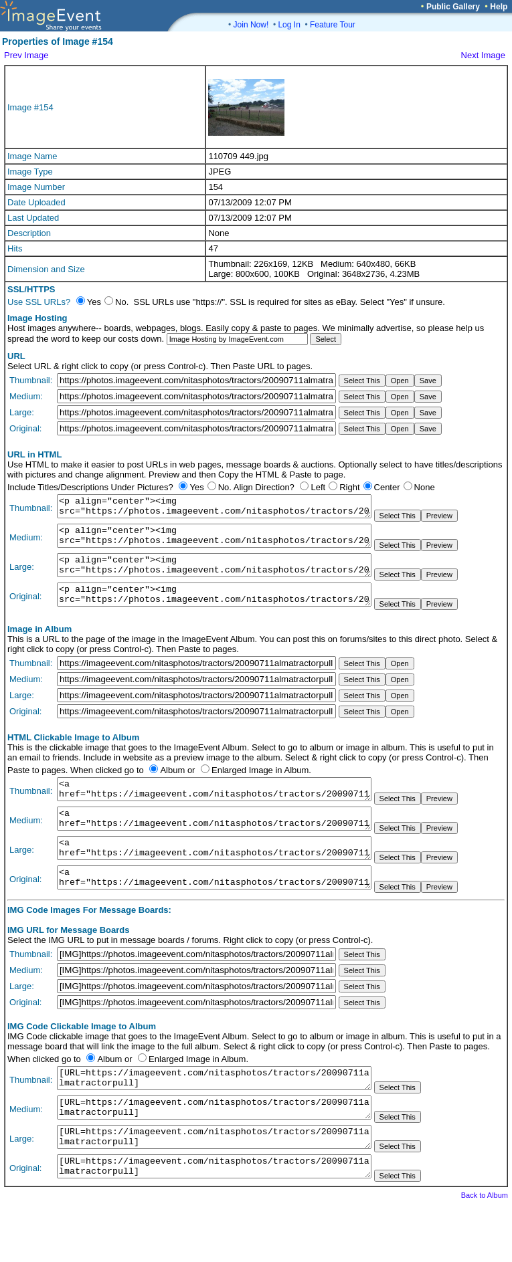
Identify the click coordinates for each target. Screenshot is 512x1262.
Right (349, 487)
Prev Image (26, 55)
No (224, 487)
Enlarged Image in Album (260, 786)
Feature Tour (332, 24)
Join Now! (251, 24)
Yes (196, 487)
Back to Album (484, 1243)
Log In (289, 24)
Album (172, 786)
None (424, 487)
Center (387, 487)
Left (318, 487)
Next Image (483, 55)
